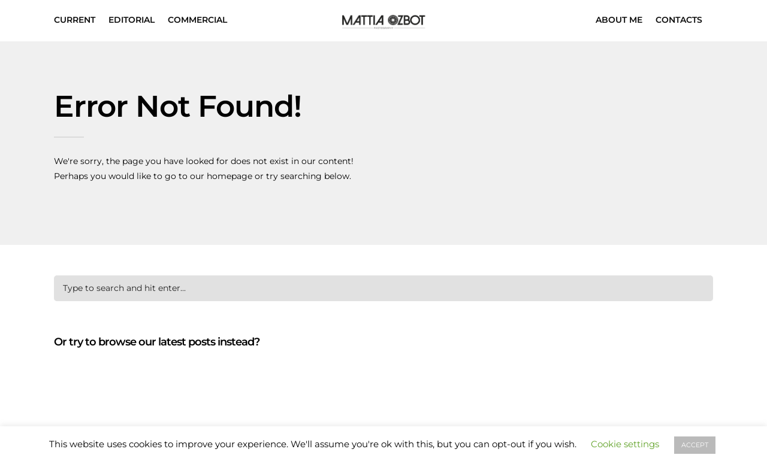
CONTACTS (679, 19)
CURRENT (74, 19)
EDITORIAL (131, 19)
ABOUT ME (619, 19)
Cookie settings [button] (625, 444)
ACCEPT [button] (694, 445)
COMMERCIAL (197, 19)
